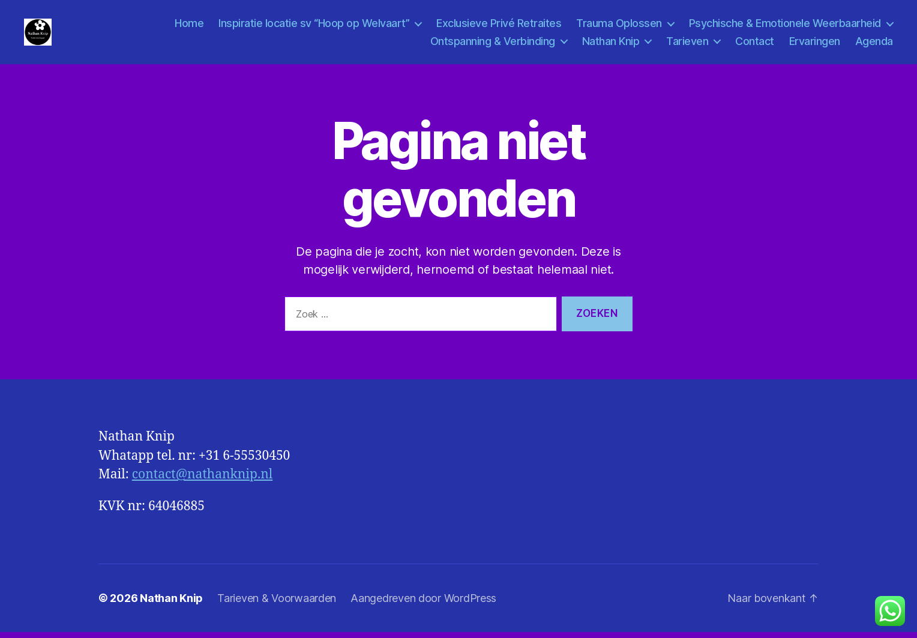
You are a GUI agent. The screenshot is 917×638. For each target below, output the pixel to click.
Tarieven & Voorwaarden (276, 604)
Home (189, 26)
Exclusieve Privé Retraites (498, 26)
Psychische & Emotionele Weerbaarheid (785, 26)
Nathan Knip (611, 43)
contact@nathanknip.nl (202, 480)
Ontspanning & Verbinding (492, 43)
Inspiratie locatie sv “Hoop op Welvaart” (313, 26)
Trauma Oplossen (619, 26)
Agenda (874, 43)
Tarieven (687, 43)
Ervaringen (814, 43)
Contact (754, 43)
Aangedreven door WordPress (423, 604)
